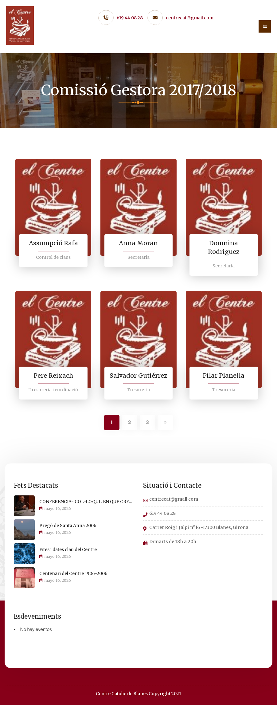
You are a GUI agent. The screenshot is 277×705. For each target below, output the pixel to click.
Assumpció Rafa (53, 243)
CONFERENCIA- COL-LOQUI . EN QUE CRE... (85, 501)
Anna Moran (138, 243)
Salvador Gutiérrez (138, 375)
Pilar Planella (223, 375)
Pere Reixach (53, 375)
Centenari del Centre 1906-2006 (73, 573)
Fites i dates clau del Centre (68, 549)
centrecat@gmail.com (189, 18)
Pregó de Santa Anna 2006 (67, 525)
